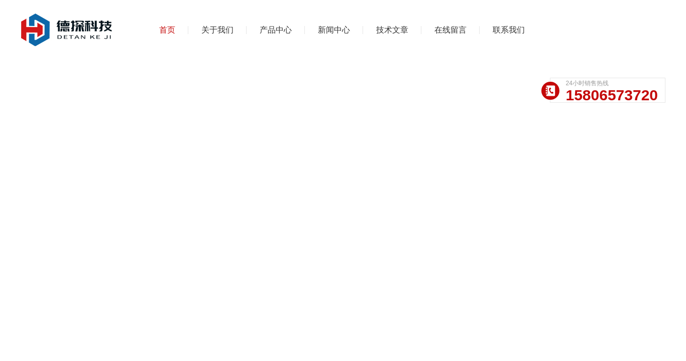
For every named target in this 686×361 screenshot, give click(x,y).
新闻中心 (334, 30)
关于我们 (217, 30)
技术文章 (392, 30)
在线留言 (450, 30)
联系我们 (509, 30)
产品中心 (276, 30)
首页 (167, 30)
